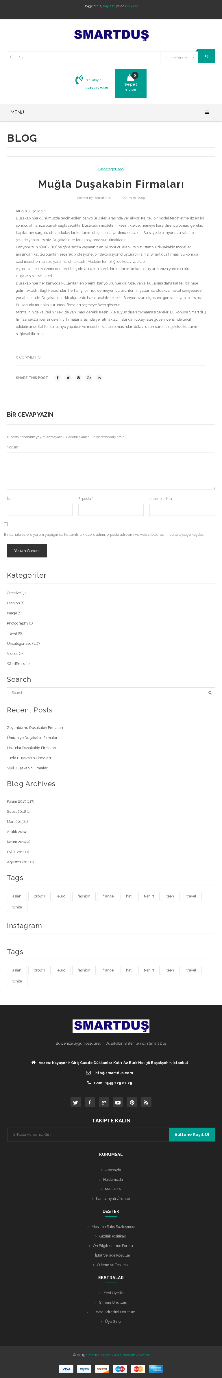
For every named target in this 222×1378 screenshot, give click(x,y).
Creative (14, 593)
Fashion (13, 603)
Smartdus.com (98, 1355)
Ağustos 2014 (18, 862)
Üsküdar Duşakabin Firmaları (31, 748)
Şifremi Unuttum (113, 1302)
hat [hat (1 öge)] (129, 896)
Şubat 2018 (16, 811)
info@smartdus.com (109, 1072)
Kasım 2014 (16, 842)
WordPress (16, 664)
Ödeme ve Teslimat (113, 1265)
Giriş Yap (131, 6)
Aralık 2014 (16, 832)
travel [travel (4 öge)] (191, 896)
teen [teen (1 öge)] (170, 896)
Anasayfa (113, 1170)
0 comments (28, 357)
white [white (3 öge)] (17, 907)
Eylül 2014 (16, 852)
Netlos (143, 1355)
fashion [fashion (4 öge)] (84, 896)
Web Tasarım (124, 1355)
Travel (12, 633)
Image (12, 613)
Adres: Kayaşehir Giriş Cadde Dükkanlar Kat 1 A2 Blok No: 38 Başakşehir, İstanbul (110, 1062)
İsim (11, 498)
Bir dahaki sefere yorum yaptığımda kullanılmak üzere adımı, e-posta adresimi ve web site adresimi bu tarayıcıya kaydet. (104, 534)
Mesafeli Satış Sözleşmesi (113, 1226)
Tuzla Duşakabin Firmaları (29, 758)
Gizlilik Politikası (113, 1236)
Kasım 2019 (16, 801)
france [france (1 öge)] (108, 896)
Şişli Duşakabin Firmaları (28, 768)
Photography (17, 623)
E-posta (85, 498)
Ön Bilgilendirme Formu (113, 1246)
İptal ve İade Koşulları (113, 1255)
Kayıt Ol (109, 6)
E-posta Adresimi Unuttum (113, 1312)
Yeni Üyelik (113, 1293)
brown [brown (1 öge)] (39, 896)
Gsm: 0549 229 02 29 (109, 1082)
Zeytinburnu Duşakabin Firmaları (35, 727)
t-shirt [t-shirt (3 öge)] (149, 896)
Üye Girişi (113, 1321)
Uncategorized (111, 169)
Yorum (12, 447)
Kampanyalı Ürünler (113, 1198)
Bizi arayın (93, 80)
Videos (12, 653)
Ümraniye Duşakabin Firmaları (32, 738)
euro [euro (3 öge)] (61, 896)
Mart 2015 (15, 821)
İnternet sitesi (160, 498)
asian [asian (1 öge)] (16, 896)
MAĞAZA (113, 1189)
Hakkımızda (113, 1179)
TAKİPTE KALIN (111, 1120)
